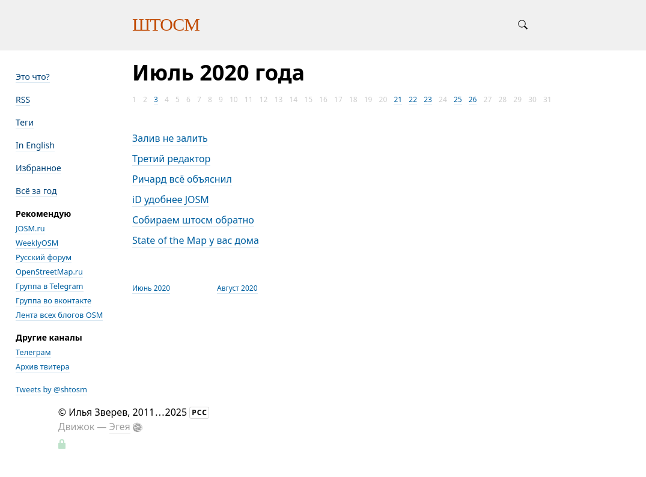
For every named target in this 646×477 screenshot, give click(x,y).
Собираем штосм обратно (193, 219)
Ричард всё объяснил (182, 179)
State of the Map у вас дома (195, 240)
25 (458, 99)
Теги (25, 122)
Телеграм (33, 352)
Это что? (33, 76)
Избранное (38, 168)
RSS (23, 99)
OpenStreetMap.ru (49, 271)
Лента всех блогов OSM (59, 314)
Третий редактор (171, 158)
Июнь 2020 (151, 288)
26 (473, 99)
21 (398, 99)
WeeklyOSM (37, 242)
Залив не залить (170, 138)
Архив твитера (43, 366)
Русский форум (44, 257)
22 (413, 99)
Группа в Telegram (50, 286)
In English (35, 145)
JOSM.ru (30, 228)
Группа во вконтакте (53, 300)
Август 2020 (237, 288)
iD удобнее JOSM (170, 199)
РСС (199, 412)
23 (428, 99)
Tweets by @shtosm (51, 389)
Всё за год (36, 190)
